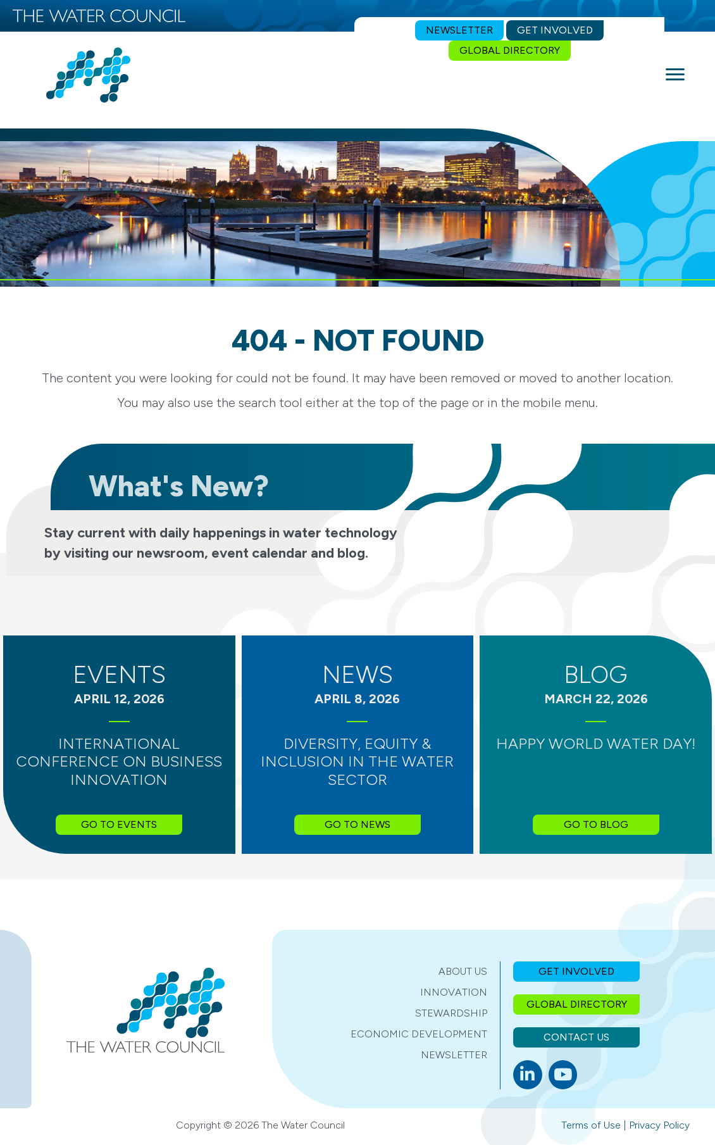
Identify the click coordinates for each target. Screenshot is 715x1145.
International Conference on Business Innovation (119, 761)
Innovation (453, 992)
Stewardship (451, 1013)
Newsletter (454, 1055)
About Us (462, 971)
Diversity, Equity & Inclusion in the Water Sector (357, 761)
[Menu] (675, 74)
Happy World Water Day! (596, 743)
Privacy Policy (659, 1125)
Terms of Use (591, 1125)
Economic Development (419, 1034)
